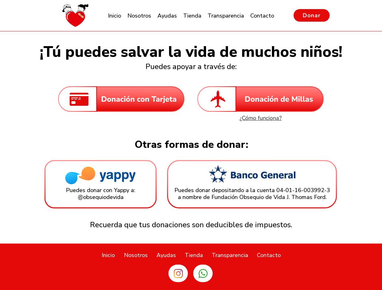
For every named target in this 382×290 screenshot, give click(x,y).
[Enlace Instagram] (178, 273)
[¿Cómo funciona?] (260, 118)
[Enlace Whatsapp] (203, 273)
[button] (167, 16)
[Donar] (312, 15)
